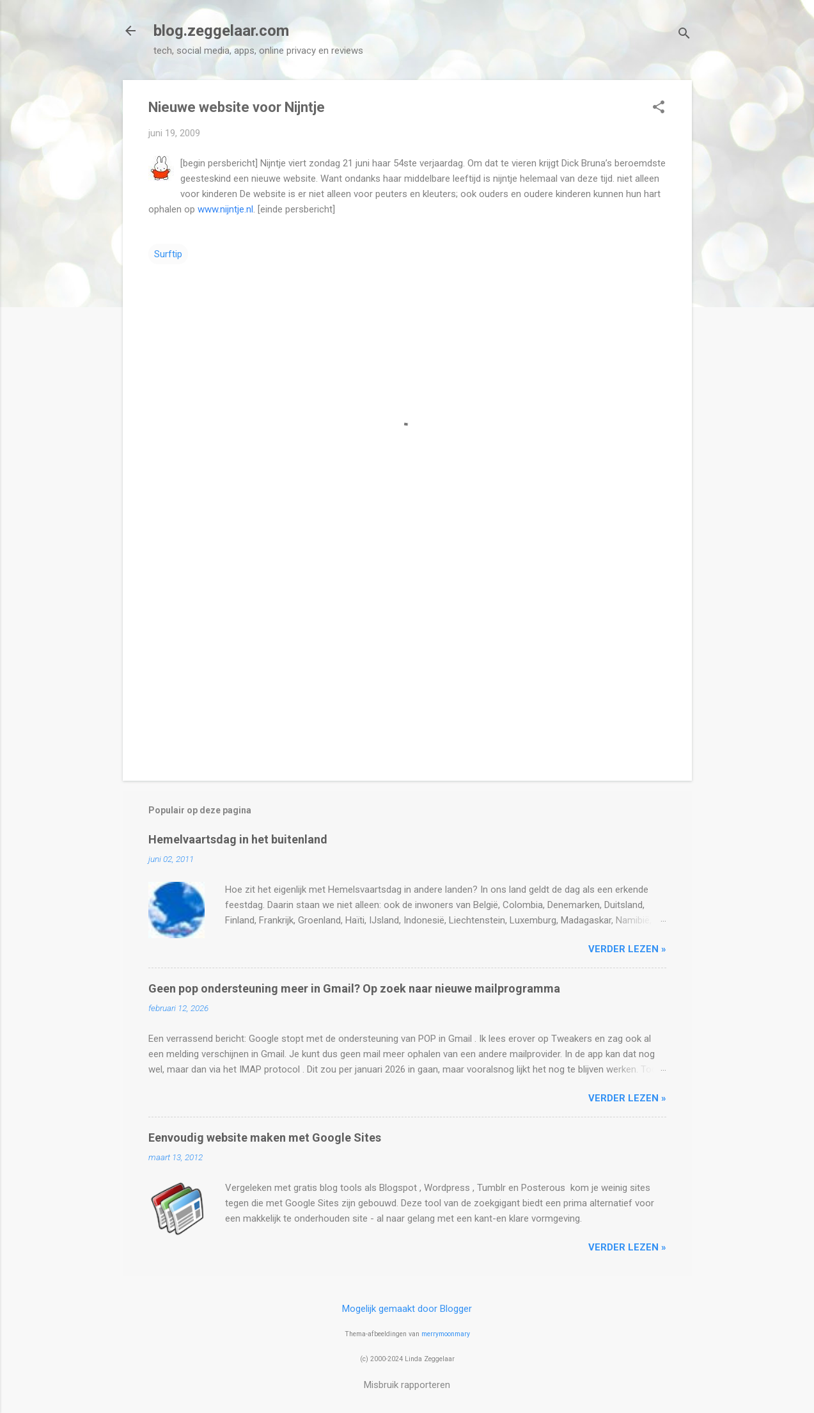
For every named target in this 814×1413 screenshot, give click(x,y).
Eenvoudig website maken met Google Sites (264, 1137)
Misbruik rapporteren (407, 1385)
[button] (658, 108)
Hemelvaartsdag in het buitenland (237, 839)
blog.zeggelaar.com (221, 31)
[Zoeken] (684, 34)
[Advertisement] (407, 661)
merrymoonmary (445, 1334)
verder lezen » (627, 949)
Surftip (168, 254)
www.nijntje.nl (225, 209)
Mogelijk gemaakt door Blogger (407, 1308)
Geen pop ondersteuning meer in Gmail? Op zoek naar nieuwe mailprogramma (354, 988)
